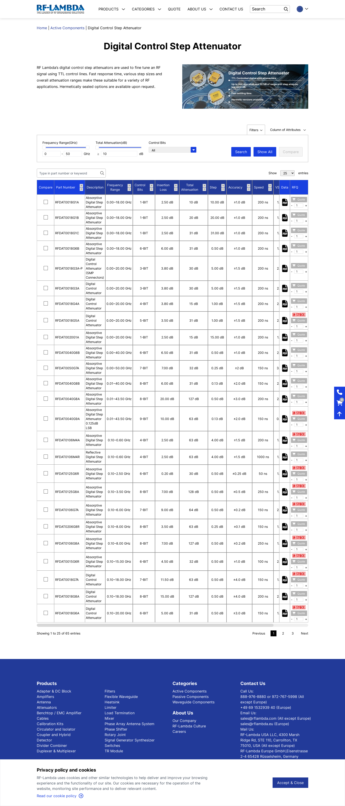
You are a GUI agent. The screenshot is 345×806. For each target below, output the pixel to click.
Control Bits (144, 187)
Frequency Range (119, 187)
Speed (263, 187)
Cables (43, 718)
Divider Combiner (52, 745)
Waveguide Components (193, 702)
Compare (291, 152)
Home (42, 28)
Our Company (184, 720)
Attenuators (47, 707)
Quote (298, 199)
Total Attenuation (193, 187)
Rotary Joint (115, 734)
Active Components (67, 28)
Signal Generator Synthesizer (130, 740)
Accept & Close (290, 782)
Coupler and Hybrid (54, 734)
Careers (179, 731)
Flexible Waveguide (121, 696)
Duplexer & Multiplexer (56, 751)
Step (217, 187)
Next (304, 633)
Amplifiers (45, 696)
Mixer (109, 718)
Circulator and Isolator (56, 729)
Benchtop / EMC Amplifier (59, 713)
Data (284, 187)
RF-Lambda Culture (189, 726)
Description (95, 187)
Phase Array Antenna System (129, 724)
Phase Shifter (116, 729)
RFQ (295, 187)
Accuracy (239, 187)
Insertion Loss (167, 187)
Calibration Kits (50, 724)
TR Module (114, 751)
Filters (110, 691)
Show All (264, 152)
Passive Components (190, 696)
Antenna (44, 702)
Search (241, 152)
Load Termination (120, 713)
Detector (44, 740)
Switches (112, 745)
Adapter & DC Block (54, 691)
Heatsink (112, 702)
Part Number (69, 187)
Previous (258, 633)
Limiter (110, 707)
